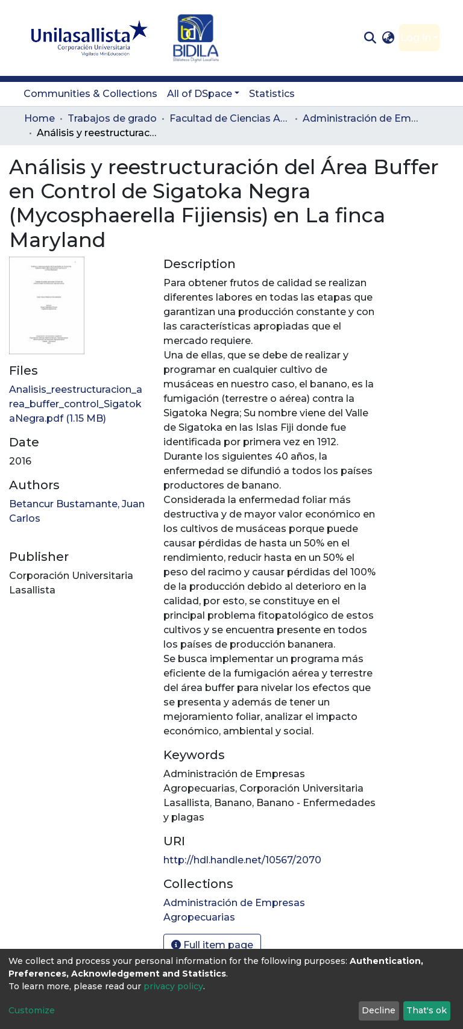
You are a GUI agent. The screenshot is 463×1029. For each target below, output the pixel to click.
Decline (378, 1010)
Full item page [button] (212, 945)
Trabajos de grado (112, 118)
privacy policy (173, 986)
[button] (388, 38)
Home (39, 118)
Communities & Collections (90, 93)
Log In (415, 37)
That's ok (426, 1010)
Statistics (272, 93)
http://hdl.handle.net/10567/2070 (242, 860)
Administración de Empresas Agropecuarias (363, 118)
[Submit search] (369, 38)
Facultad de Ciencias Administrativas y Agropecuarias (229, 118)
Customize (31, 1010)
